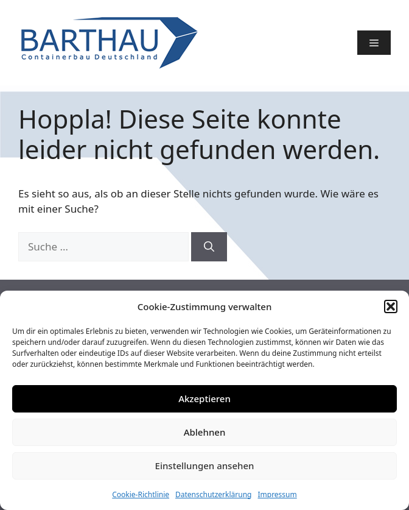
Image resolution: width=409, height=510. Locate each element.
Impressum (276, 494)
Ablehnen (205, 432)
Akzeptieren (204, 398)
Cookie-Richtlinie (140, 494)
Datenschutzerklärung (213, 494)
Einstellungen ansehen (204, 465)
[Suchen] (209, 246)
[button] (391, 306)
